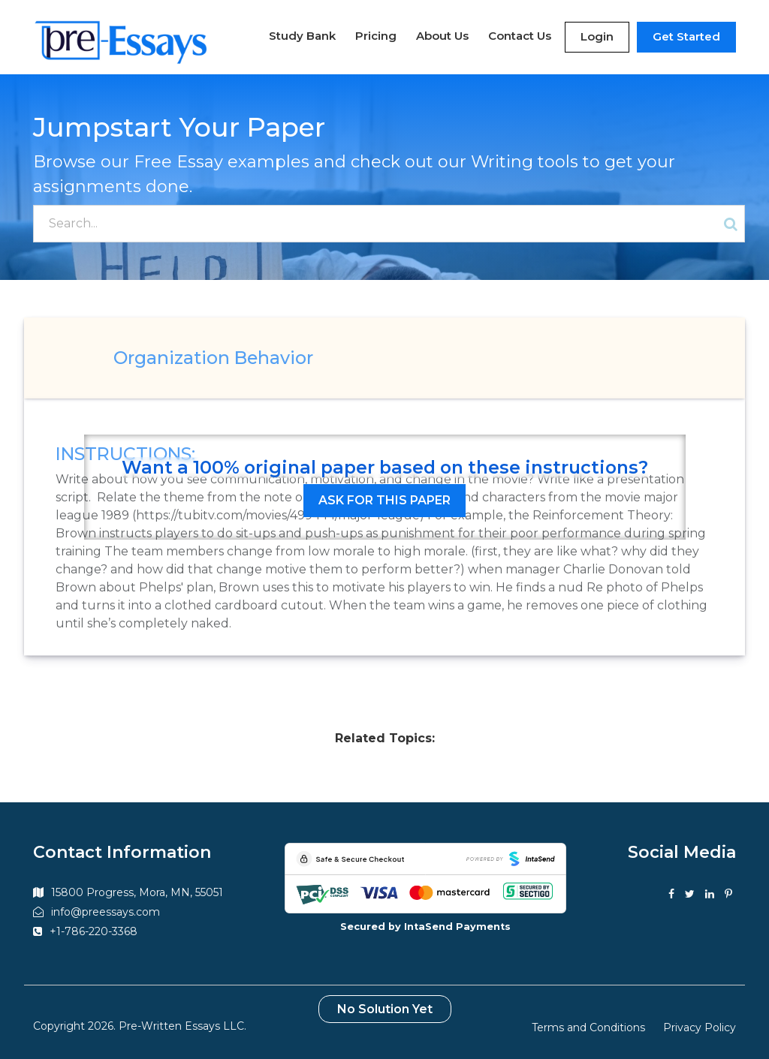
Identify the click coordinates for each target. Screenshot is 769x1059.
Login (597, 36)
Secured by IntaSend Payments (425, 926)
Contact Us (519, 36)
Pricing (376, 36)
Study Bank (302, 36)
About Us (442, 36)
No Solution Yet (385, 1009)
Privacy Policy (699, 1027)
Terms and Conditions (588, 1027)
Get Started (686, 36)
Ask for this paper (384, 500)
